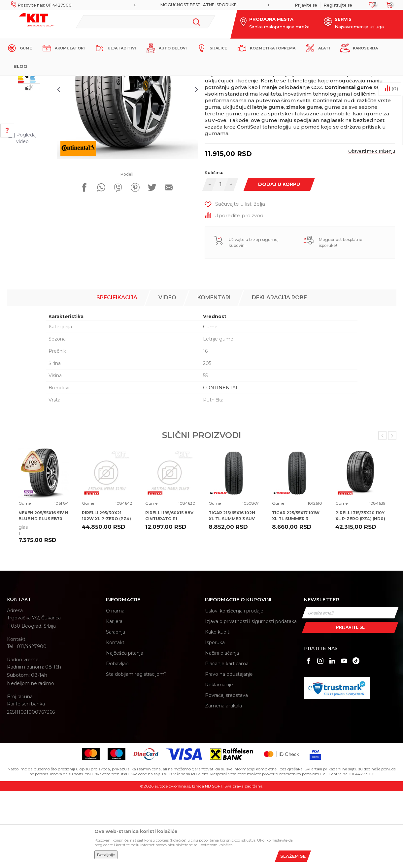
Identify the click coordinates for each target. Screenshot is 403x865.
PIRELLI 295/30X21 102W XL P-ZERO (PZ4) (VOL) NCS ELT (106, 592)
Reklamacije (219, 759)
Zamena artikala (223, 780)
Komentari (214, 371)
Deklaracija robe (279, 371)
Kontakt (115, 717)
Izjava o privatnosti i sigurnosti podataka (251, 696)
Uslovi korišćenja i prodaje (234, 685)
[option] (201, 5)
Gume (124, 81)
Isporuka (215, 717)
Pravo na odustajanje (229, 748)
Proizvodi (104, 81)
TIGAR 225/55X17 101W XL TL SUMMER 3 (295, 589)
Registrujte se (338, 5)
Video (167, 371)
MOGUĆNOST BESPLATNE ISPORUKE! (201, 4)
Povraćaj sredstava (226, 769)
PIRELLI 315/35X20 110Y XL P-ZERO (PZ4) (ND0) (360, 589)
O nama (115, 685)
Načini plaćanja (222, 727)
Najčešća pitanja (124, 727)
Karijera (114, 696)
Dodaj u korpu (281, 265)
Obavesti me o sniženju (369, 232)
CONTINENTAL (221, 461)
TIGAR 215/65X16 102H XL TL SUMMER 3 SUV (232, 589)
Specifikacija (116, 371)
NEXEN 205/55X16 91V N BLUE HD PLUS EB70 (43, 589)
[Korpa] (387, 7)
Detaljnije (106, 854)
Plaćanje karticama (227, 738)
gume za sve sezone (351, 188)
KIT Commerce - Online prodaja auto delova (48, 81)
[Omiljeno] (372, 6)
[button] (145, 21)
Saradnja (115, 706)
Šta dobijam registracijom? (136, 748)
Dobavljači (117, 738)
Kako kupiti (217, 706)
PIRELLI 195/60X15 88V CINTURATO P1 (169, 589)
